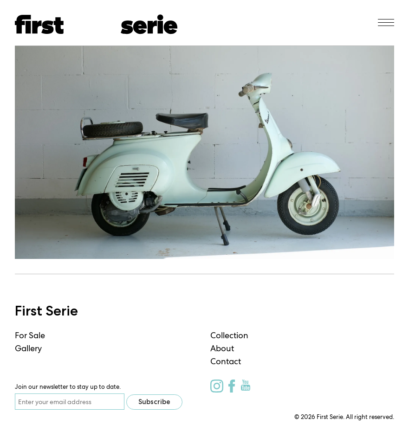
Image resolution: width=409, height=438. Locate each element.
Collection (229, 335)
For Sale (30, 335)
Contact (225, 361)
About (222, 348)
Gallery (28, 348)
